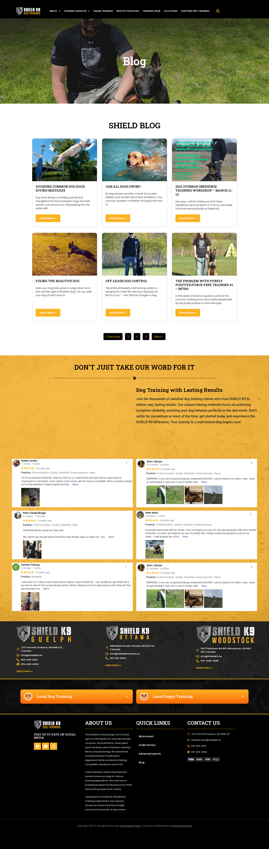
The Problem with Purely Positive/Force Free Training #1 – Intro (204, 285)
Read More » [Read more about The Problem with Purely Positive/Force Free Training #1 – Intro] (188, 312)
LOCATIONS (170, 11)
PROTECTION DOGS (127, 11)
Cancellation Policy (130, 825)
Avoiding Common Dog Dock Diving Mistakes (60, 188)
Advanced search (150, 753)
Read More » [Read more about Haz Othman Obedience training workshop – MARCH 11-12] (188, 218)
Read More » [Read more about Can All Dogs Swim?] (118, 218)
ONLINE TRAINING (103, 11)
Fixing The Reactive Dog (57, 281)
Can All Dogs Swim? (123, 186)
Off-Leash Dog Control (126, 281)
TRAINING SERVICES (77, 11)
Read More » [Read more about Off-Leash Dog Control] (118, 312)
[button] (218, 11)
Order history (147, 745)
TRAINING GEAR (151, 11)
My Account (146, 736)
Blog (141, 762)
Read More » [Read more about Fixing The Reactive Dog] (48, 312)
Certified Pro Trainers (195, 11)
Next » (158, 336)
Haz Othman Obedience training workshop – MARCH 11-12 (204, 190)
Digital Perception (182, 825)
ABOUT (54, 11)
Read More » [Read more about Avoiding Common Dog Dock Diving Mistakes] (48, 218)
